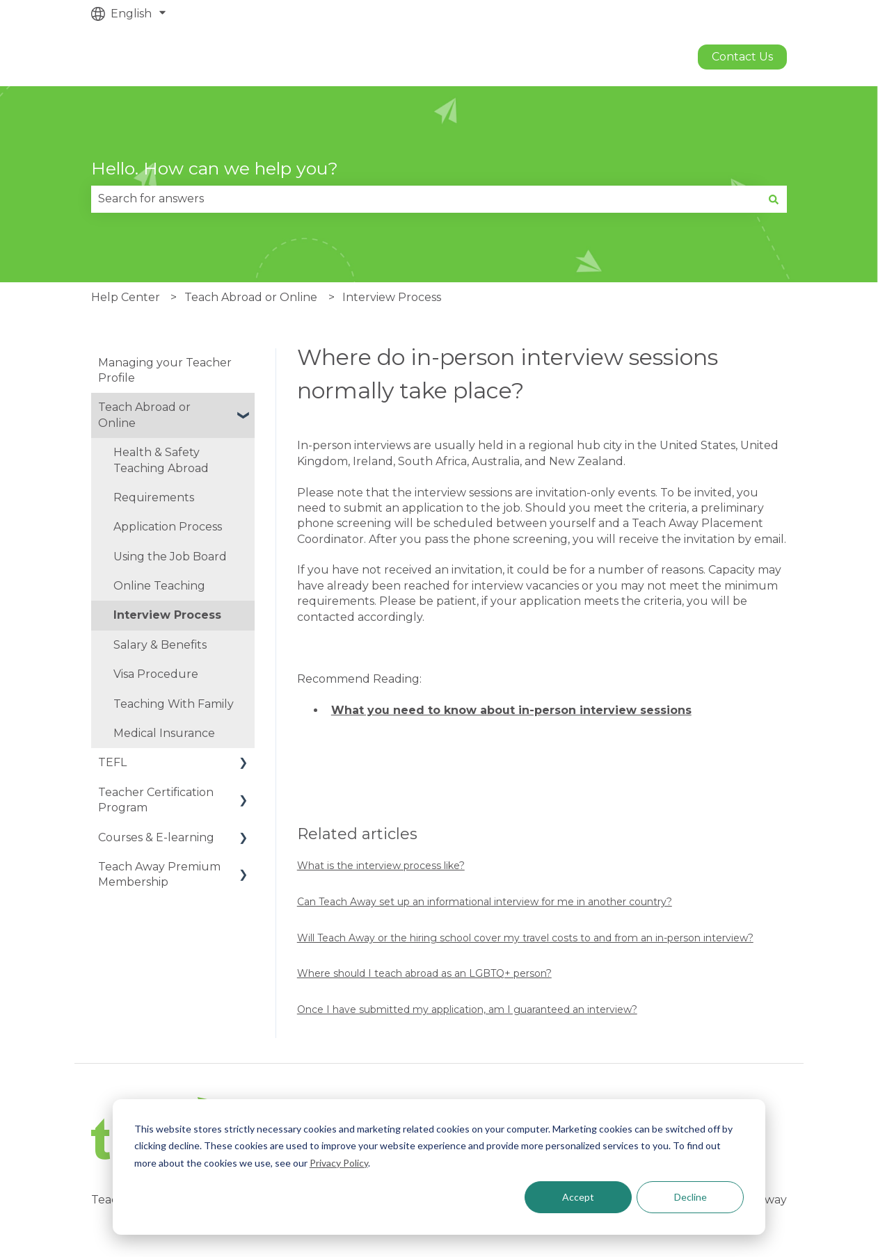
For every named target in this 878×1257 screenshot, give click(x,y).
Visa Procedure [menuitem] (155, 674)
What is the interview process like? (381, 865)
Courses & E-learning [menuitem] (156, 837)
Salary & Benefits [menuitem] (160, 644)
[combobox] (425, 199)
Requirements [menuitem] (153, 497)
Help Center (125, 297)
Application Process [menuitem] (167, 526)
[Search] (773, 199)
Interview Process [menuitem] (167, 615)
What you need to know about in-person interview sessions (511, 710)
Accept (578, 1197)
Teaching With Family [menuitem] (173, 704)
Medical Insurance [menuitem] (164, 733)
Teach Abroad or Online (250, 297)
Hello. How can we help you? (214, 168)
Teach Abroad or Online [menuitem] (144, 414)
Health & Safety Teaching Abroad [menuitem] (161, 460)
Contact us (742, 56)
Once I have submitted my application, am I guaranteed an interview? (467, 1009)
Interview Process (391, 297)
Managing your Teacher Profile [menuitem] (165, 370)
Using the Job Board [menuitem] (170, 556)
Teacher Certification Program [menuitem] (156, 800)
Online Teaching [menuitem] (159, 585)
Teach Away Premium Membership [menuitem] (159, 874)
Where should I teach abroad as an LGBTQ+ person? (424, 973)
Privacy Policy (339, 1163)
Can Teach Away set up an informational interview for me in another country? (484, 901)
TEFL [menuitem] (112, 762)
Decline (690, 1197)
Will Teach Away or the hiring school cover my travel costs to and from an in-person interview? (525, 938)
